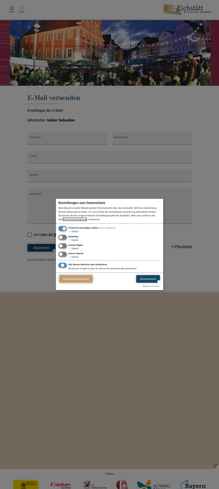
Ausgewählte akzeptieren (76, 278)
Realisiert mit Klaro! (151, 286)
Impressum (94, 219)
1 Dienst (73, 231)
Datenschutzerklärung (74, 219)
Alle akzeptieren (148, 278)
